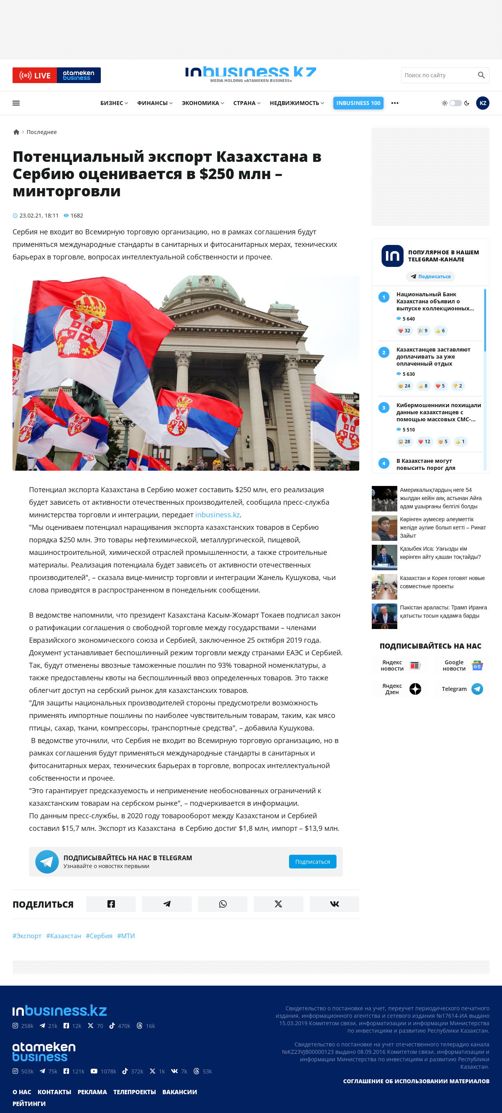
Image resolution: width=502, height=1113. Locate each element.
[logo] (251, 78)
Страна (244, 108)
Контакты (52, 1101)
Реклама (89, 1101)
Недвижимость (294, 108)
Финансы (152, 108)
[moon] (467, 108)
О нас (21, 1101)
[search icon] (481, 78)
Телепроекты (129, 1101)
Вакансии (172, 1101)
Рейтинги (210, 1101)
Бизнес (111, 108)
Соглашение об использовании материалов (416, 1090)
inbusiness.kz (217, 519)
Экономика (200, 108)
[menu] (16, 108)
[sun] (445, 108)
